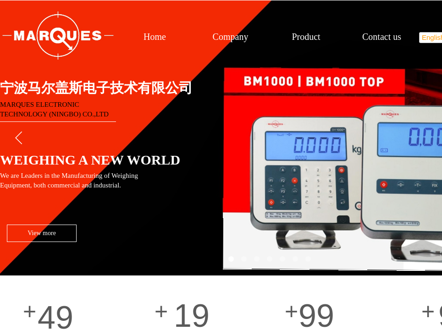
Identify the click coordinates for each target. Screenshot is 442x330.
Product (306, 37)
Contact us (381, 37)
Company (231, 37)
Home (155, 37)
